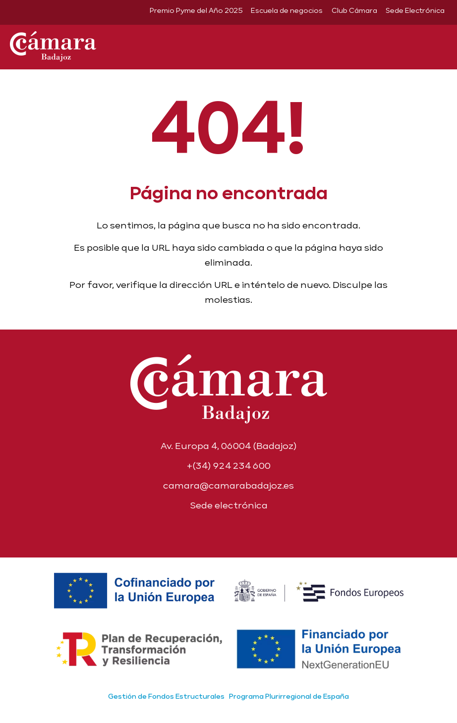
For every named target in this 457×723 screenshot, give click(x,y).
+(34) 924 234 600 (229, 465)
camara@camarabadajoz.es (228, 485)
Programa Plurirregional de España (289, 696)
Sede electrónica (229, 505)
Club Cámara (354, 10)
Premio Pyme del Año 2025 (196, 10)
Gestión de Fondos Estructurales (166, 696)
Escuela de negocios (287, 10)
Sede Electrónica (415, 10)
